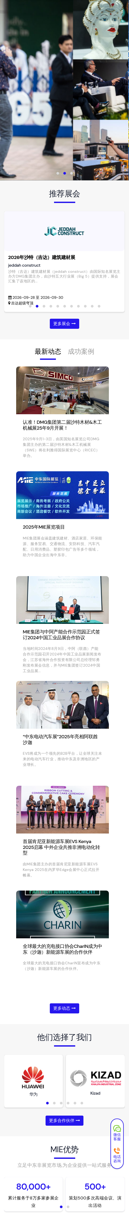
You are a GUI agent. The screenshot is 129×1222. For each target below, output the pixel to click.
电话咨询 (117, 1155)
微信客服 (117, 1133)
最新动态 (48, 351)
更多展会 (64, 323)
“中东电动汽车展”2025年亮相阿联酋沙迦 (60, 739)
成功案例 (81, 351)
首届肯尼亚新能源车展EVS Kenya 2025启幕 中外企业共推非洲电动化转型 (61, 847)
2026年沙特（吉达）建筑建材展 (41, 257)
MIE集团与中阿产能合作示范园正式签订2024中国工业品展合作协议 (61, 635)
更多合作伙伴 (64, 1120)
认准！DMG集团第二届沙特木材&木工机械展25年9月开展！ (62, 425)
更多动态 (64, 1008)
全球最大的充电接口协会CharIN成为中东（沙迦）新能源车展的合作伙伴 (62, 949)
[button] (57, 173)
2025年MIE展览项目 (44, 527)
